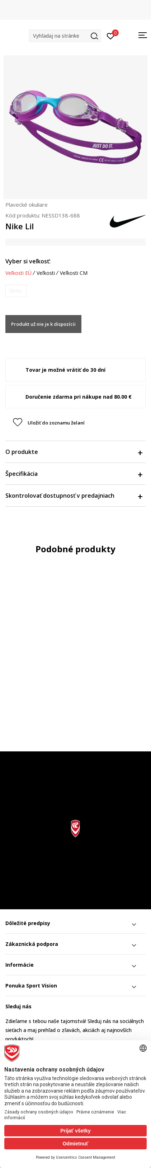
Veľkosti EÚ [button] (18, 273)
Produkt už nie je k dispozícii (43, 324)
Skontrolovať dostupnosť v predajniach (73, 495)
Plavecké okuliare (26, 204)
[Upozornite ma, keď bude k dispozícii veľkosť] (16, 291)
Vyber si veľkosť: (28, 261)
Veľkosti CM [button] (74, 273)
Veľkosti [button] (46, 273)
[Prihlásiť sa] (110, 35)
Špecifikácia (73, 474)
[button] (65, 35)
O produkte (73, 452)
